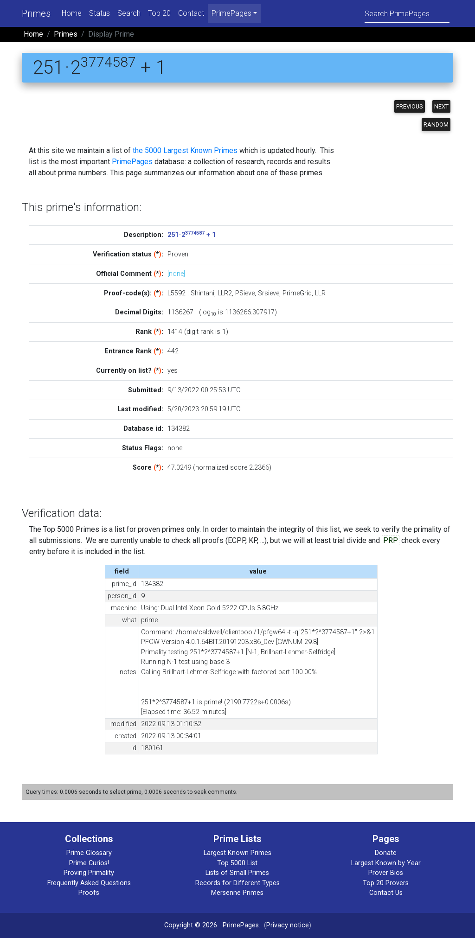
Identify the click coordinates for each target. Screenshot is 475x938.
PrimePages (132, 161)
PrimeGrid (297, 293)
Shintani (202, 293)
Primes (36, 13)
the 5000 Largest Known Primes (185, 150)
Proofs (88, 893)
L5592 (176, 293)
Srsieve (268, 293)
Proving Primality (89, 873)
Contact (191, 13)
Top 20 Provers (386, 883)
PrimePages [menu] (231, 13)
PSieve (245, 293)
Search (129, 13)
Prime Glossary (89, 853)
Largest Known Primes (237, 853)
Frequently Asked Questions (89, 883)
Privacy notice (287, 925)
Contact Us (386, 893)
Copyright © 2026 (190, 925)
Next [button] (441, 106)
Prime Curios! (89, 863)
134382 (178, 429)
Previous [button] (409, 106)
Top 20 (159, 13)
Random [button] (436, 124)
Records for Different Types (237, 883)
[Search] (407, 13)
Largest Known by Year (386, 863)
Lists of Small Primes (237, 873)
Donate (386, 853)
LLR (320, 293)
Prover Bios (385, 873)
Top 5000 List (237, 863)
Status (99, 13)
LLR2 (225, 293)
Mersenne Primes (237, 893)
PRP (390, 540)
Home (72, 13)
